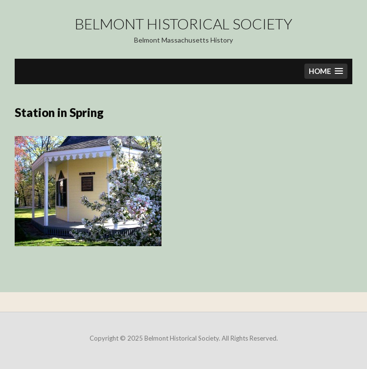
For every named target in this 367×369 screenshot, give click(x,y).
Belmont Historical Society (183, 23)
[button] (325, 71)
